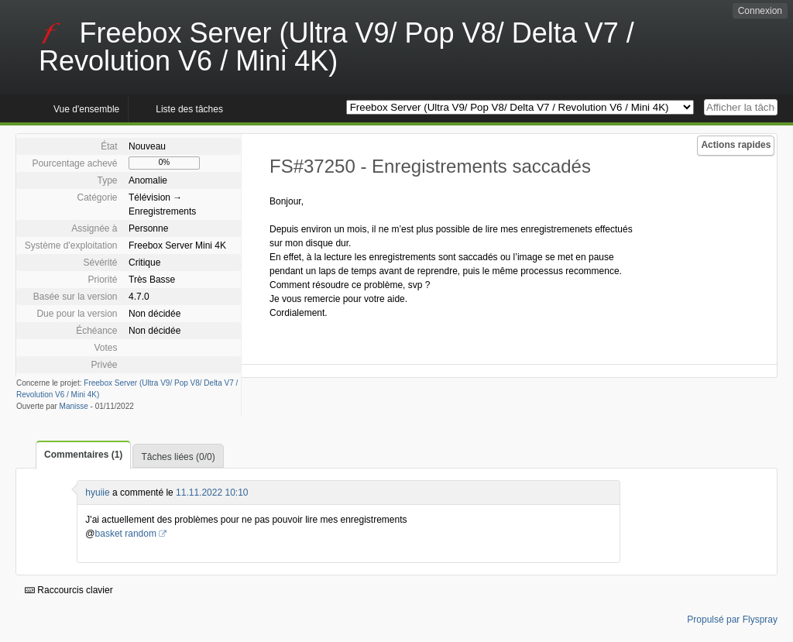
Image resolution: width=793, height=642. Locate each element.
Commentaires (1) (83, 454)
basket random (125, 533)
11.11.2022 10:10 (212, 492)
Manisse (74, 406)
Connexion (760, 10)
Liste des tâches (189, 109)
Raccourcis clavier (69, 590)
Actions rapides (736, 144)
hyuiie (97, 492)
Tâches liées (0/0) (178, 456)
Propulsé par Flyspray (732, 619)
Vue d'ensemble (86, 109)
